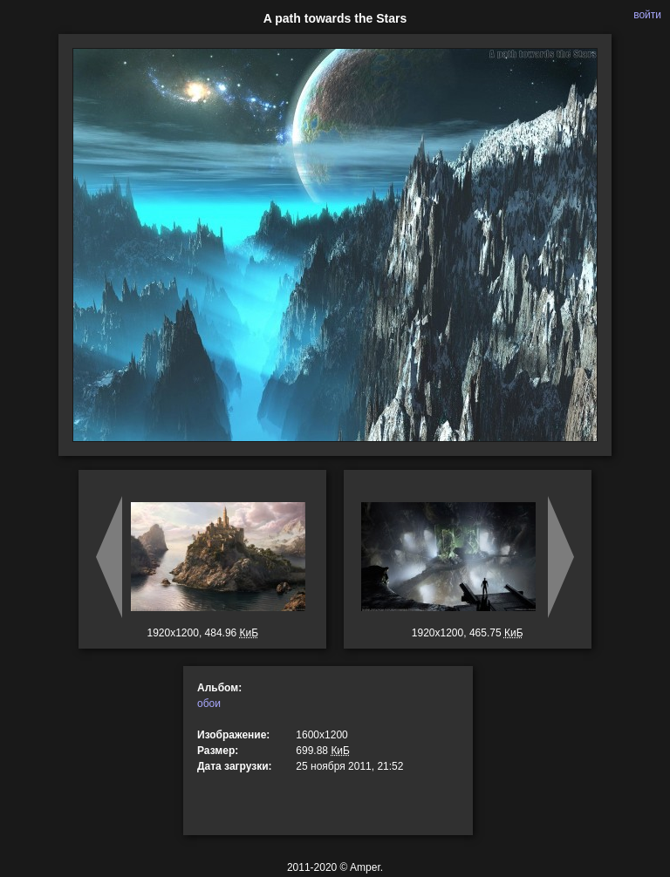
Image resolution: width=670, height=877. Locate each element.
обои (209, 703)
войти (647, 15)
